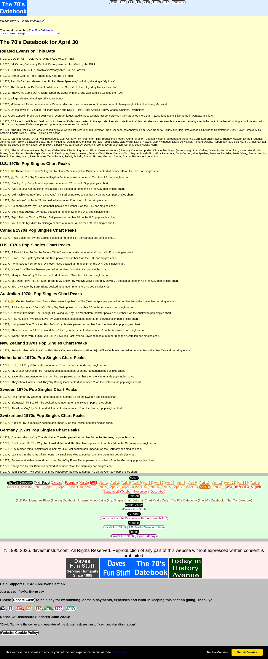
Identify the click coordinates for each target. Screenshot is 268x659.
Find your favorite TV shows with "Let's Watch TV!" (134, 518)
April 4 (137, 482)
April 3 (126, 482)
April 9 (192, 482)
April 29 (192, 487)
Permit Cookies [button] (247, 652)
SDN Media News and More (146, 527)
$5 (10, 609)
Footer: (134, 531)
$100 (59, 609)
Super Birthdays (146, 536)
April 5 (148, 482)
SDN (146, 2)
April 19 (64, 487)
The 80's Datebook (183, 500)
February (71, 482)
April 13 (243, 482)
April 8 (181, 482)
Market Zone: (134, 504)
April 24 (128, 487)
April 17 (39, 487)
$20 (29, 609)
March (84, 482)
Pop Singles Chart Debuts (125, 500)
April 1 (103, 482)
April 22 (103, 487)
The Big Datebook (64, 500)
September (111, 491)
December (157, 491)
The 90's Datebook (211, 500)
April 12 (230, 482)
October (126, 491)
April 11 (217, 482)
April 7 (170, 482)
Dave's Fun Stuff (134, 509)
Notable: (134, 522)
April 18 (51, 487)
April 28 (179, 487)
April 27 (166, 487)
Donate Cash (23, 600)
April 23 (115, 487)
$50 (38, 609)
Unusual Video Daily (91, 500)
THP (166, 2)
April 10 (205, 482)
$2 (3, 609)
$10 (19, 609)
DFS (123, 2)
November (141, 491)
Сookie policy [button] (122, 652)
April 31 (218, 487)
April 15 (13, 487)
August (255, 487)
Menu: (134, 478)
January (57, 482)
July (245, 487)
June (237, 487)
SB (131, 2)
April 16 (26, 487)
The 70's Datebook (41, 30)
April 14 (256, 482)
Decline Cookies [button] (217, 652)
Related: (134, 496)
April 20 (77, 487)
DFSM (156, 2)
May (228, 487)
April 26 (154, 487)
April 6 (159, 482)
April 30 (205, 487)
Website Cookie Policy (19, 633)
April (94, 482)
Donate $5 (178, 2)
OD (137, 2)
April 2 (114, 482)
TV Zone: (134, 513)
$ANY (71, 609)
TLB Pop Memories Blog (33, 500)
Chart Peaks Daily (156, 500)
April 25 (141, 487)
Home (114, 2)
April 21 (90, 487)
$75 (48, 609)
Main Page (42, 482)
